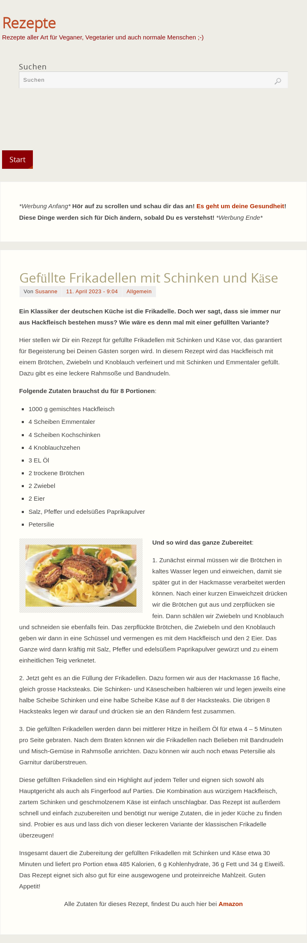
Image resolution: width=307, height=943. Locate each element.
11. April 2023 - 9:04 (92, 291)
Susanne (46, 291)
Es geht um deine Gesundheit (240, 205)
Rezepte (29, 23)
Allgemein (139, 291)
